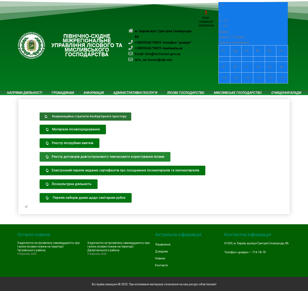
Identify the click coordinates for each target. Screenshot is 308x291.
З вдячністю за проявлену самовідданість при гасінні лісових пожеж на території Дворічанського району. (118, 246)
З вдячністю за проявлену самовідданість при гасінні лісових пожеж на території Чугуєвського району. (48, 246)
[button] (85, 116)
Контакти (161, 265)
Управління (162, 244)
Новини (160, 258)
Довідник (161, 251)
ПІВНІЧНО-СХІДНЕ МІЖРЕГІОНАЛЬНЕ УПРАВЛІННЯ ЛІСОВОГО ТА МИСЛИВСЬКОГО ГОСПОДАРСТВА (86, 45)
